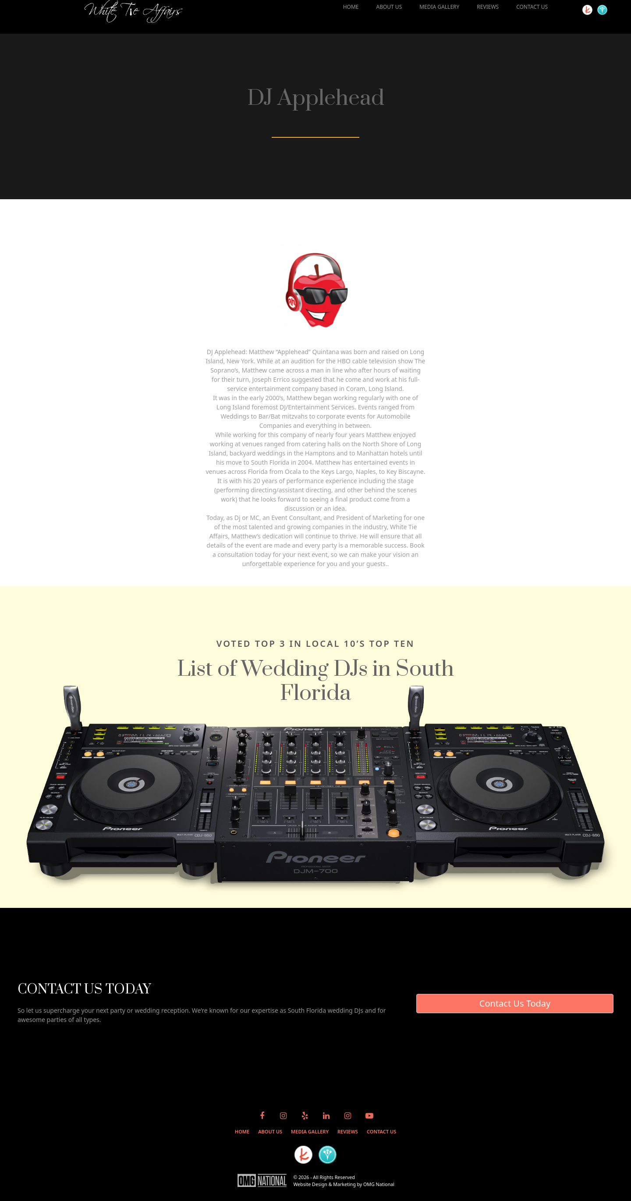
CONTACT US (532, 7)
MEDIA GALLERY (439, 7)
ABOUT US (389, 7)
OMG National (378, 1184)
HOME (351, 7)
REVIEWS (488, 7)
